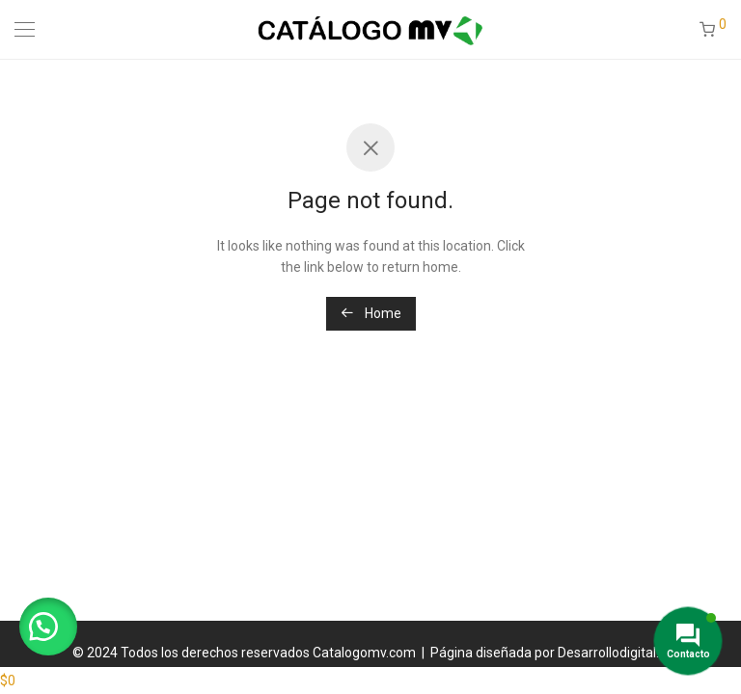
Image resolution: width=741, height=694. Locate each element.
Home (371, 313)
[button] (48, 626)
